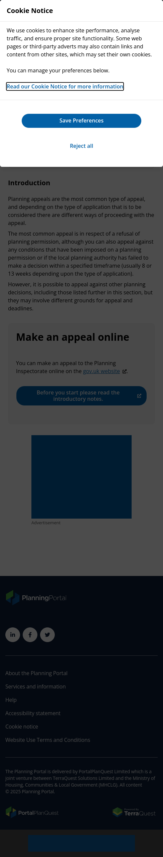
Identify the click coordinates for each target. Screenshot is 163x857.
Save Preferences (81, 120)
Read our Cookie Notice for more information (65, 86)
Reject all (81, 146)
